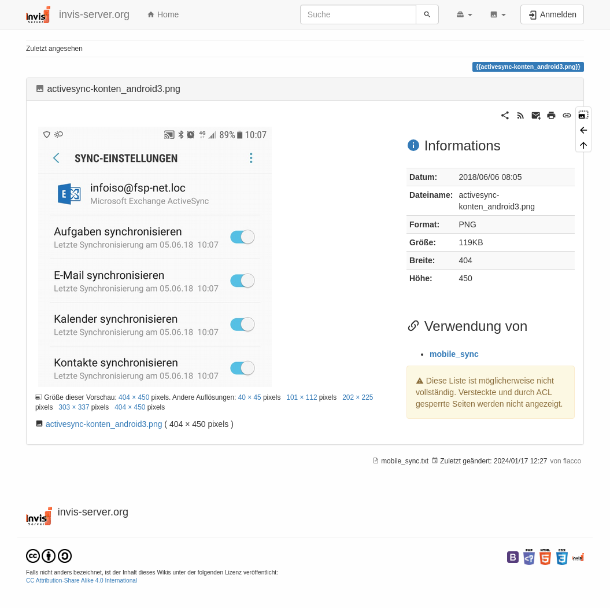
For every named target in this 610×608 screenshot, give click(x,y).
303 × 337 (73, 407)
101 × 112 (301, 397)
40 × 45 (249, 397)
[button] (464, 14)
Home (163, 14)
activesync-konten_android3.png (104, 424)
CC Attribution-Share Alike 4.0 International (81, 580)
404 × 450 (134, 397)
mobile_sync (454, 354)
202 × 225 (357, 397)
